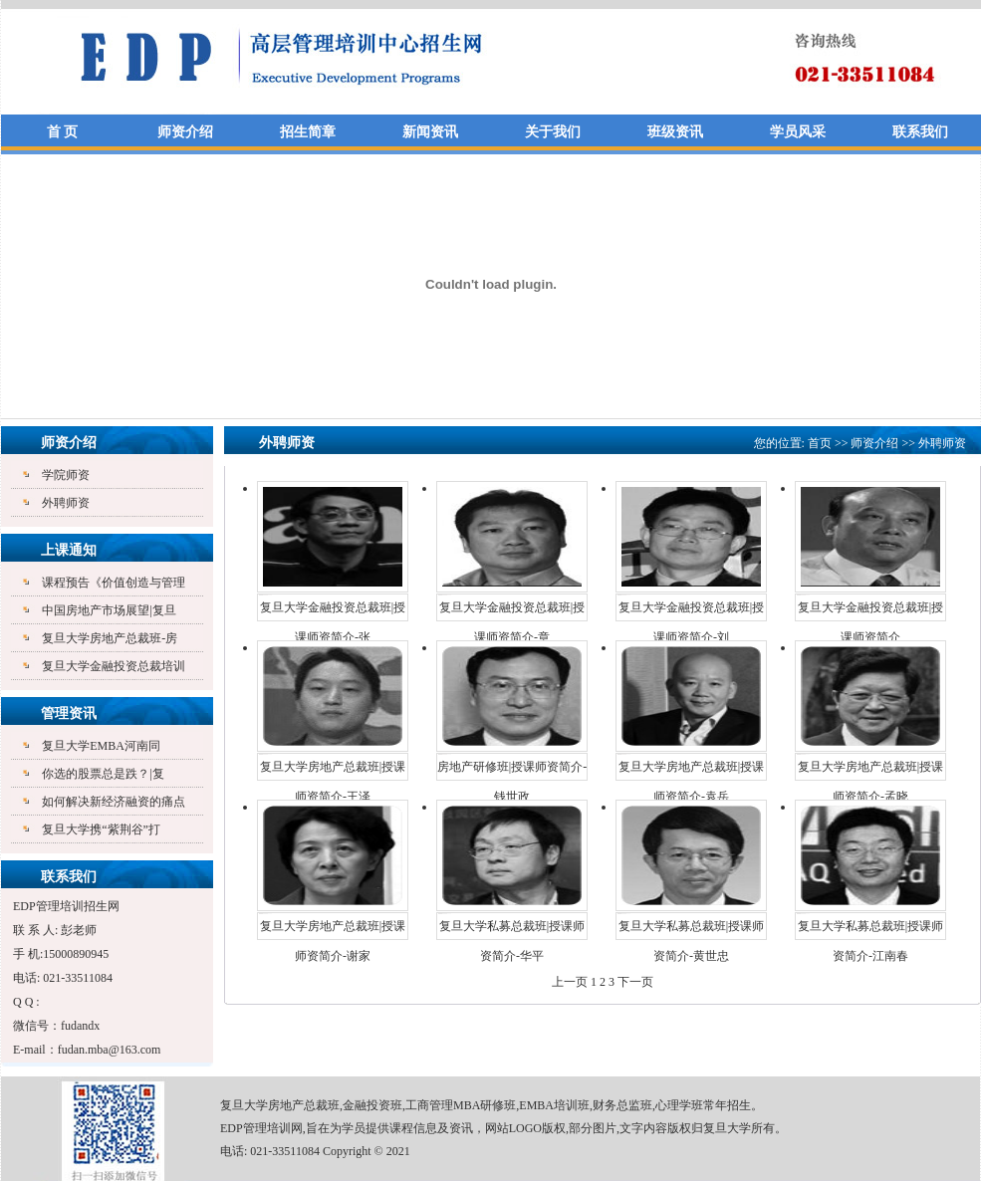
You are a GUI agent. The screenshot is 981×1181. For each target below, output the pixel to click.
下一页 (635, 982)
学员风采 (798, 131)
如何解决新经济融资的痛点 (113, 802)
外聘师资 (66, 503)
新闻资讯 (430, 131)
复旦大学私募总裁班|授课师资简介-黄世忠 (691, 930)
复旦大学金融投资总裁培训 (113, 666)
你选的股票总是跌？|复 (102, 774)
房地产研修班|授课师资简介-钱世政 (512, 771)
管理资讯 (69, 713)
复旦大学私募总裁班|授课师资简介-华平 (512, 930)
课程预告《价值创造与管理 (113, 583)
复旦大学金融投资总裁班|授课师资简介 (870, 611)
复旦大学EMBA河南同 (101, 746)
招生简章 (308, 131)
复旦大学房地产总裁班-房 (109, 638)
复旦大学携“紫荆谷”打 (101, 829)
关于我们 (553, 131)
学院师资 (66, 475)
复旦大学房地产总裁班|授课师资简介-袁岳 (691, 771)
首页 (820, 443)
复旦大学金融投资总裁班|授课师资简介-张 (332, 611)
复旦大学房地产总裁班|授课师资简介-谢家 (332, 930)
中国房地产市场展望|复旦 (108, 610)
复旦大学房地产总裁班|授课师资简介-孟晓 (870, 771)
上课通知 (69, 550)
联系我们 (920, 131)
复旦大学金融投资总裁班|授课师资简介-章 (512, 611)
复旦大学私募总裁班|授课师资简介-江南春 (870, 930)
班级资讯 (675, 131)
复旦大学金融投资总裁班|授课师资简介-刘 (691, 611)
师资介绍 (185, 131)
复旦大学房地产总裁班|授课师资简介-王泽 (332, 771)
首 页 (63, 131)
